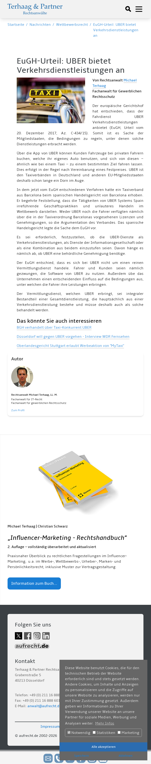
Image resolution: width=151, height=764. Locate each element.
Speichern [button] (81, 756)
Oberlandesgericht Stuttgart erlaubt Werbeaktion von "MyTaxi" (70, 345)
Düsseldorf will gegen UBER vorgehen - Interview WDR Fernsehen (73, 336)
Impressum (50, 726)
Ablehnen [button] (125, 756)
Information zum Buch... (34, 583)
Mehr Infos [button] (104, 723)
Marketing (128, 732)
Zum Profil (17, 410)
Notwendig (78, 732)
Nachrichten (40, 24)
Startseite (16, 24)
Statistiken (104, 732)
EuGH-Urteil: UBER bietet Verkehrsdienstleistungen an (115, 30)
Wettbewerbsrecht (72, 24)
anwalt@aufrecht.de (44, 706)
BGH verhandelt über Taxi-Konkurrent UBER (54, 327)
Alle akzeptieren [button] (104, 747)
